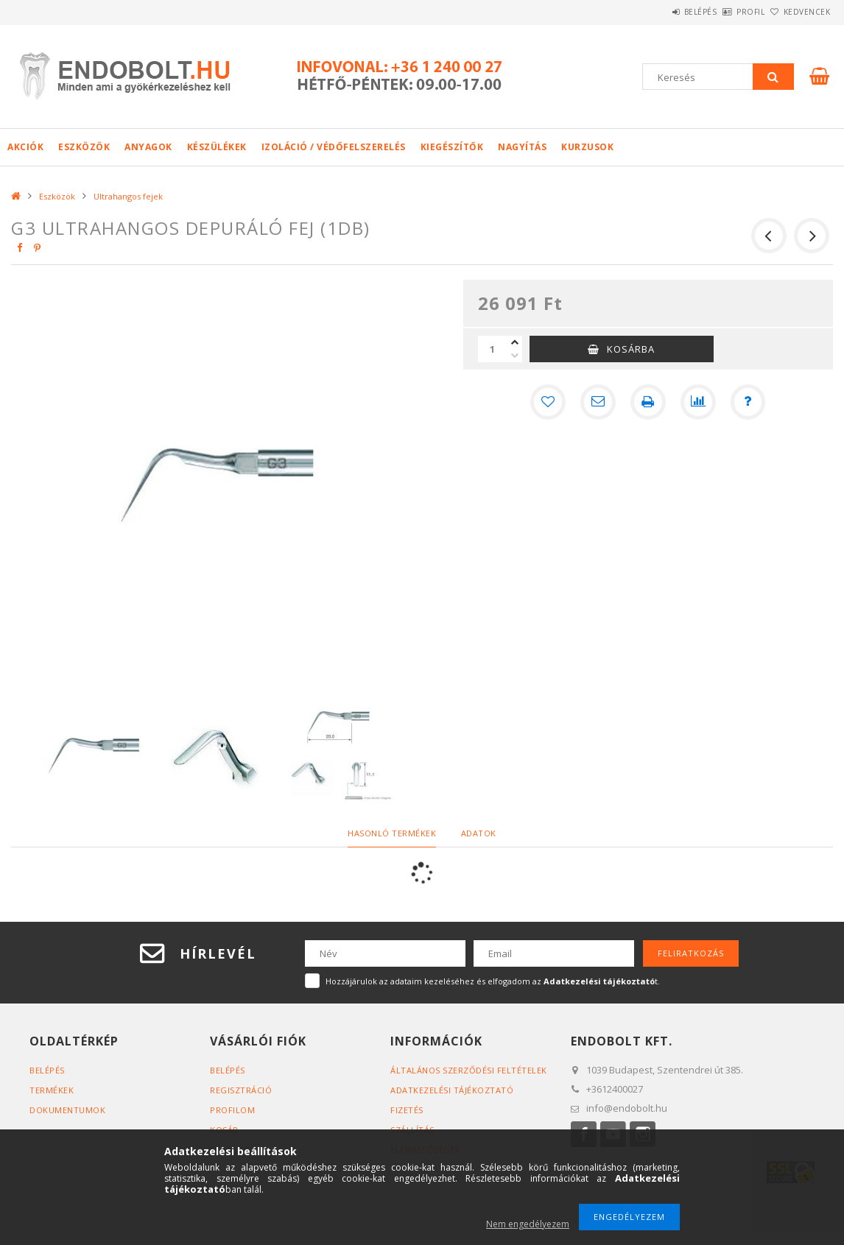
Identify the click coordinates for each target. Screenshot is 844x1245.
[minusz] (514, 355)
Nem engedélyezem (527, 1224)
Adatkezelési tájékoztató (451, 1090)
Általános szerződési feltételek (468, 1070)
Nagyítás (522, 147)
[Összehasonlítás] (698, 402)
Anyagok (148, 147)
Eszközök (84, 147)
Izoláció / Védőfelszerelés (333, 147)
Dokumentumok (67, 1109)
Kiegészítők (452, 147)
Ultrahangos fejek (128, 196)
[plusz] (514, 342)
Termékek (51, 1090)
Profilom (232, 1109)
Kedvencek (799, 12)
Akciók (25, 147)
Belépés (659, 12)
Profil (726, 12)
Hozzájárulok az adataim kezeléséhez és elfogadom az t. (493, 981)
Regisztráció (241, 1090)
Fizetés (406, 1109)
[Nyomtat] (648, 402)
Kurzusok (587, 147)
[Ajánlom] (598, 402)
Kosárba (631, 349)
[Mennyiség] (492, 349)
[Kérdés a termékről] (748, 402)
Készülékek (217, 147)
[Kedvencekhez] (548, 402)
